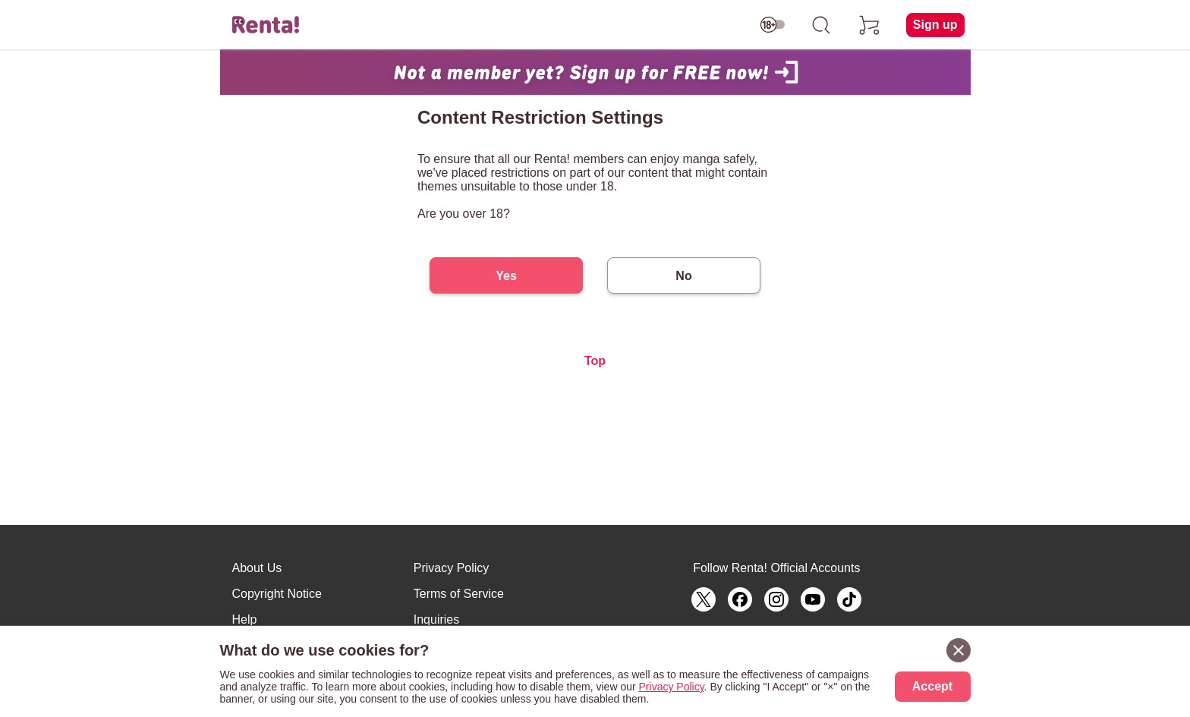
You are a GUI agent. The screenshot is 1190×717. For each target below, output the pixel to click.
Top (595, 360)
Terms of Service (459, 593)
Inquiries (436, 619)
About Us (257, 567)
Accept (932, 686)
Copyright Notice (277, 593)
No (683, 275)
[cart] (870, 25)
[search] (821, 25)
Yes (506, 275)
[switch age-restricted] (772, 25)
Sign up (935, 24)
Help (244, 619)
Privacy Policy (452, 567)
